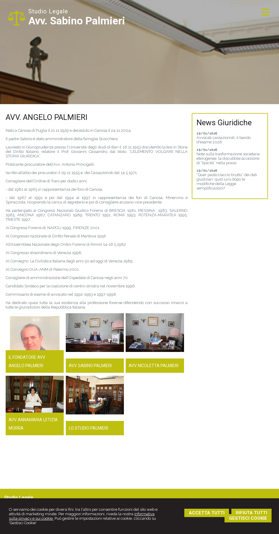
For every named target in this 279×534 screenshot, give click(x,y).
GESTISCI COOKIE (248, 518)
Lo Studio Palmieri (88, 428)
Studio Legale (48, 11)
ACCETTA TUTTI (207, 513)
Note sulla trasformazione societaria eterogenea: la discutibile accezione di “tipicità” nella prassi (228, 158)
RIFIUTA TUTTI (251, 513)
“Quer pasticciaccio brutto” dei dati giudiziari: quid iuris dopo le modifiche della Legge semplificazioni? (227, 181)
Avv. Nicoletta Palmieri (153, 365)
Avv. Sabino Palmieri (76, 21)
